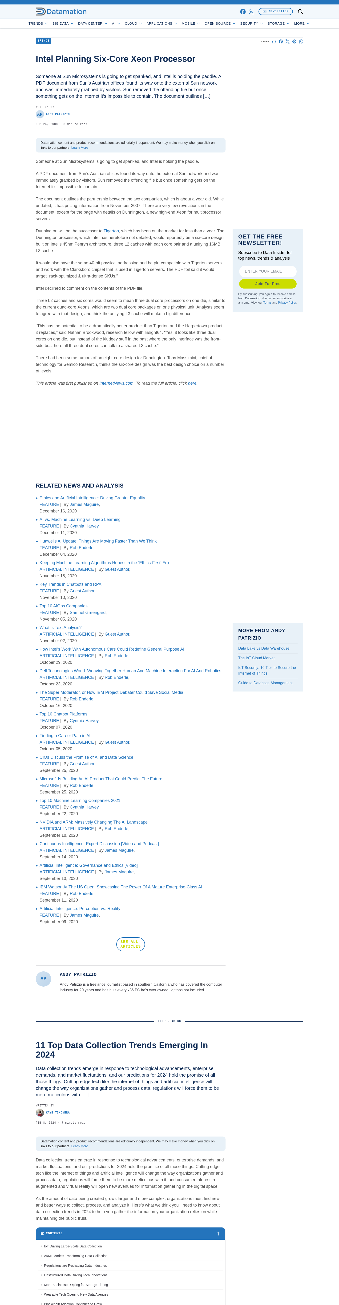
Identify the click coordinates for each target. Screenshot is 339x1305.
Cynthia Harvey (84, 526)
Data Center (107, 23)
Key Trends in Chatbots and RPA (70, 584)
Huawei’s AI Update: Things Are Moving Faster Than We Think (98, 541)
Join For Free (268, 284)
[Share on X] (288, 41)
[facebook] (243, 11)
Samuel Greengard (87, 612)
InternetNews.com (116, 383)
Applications (175, 23)
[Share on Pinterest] (294, 41)
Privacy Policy (287, 302)
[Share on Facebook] (281, 41)
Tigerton (111, 231)
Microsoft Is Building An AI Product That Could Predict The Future (101, 779)
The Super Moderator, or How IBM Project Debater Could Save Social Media (111, 692)
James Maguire (84, 504)
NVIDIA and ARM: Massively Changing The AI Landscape (94, 822)
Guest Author (117, 569)
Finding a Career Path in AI (65, 735)
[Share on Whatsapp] (301, 41)
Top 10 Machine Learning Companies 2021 (80, 800)
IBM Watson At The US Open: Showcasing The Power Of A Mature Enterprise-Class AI (121, 887)
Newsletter (276, 11)
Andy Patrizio (53, 114)
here (192, 383)
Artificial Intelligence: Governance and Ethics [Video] (89, 865)
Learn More (79, 147)
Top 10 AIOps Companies (64, 606)
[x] (251, 11)
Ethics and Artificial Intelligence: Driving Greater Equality (92, 498)
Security (265, 23)
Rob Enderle (81, 547)
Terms (267, 302)
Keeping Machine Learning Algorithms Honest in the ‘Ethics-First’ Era (104, 562)
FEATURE (49, 504)
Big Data (77, 23)
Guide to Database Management (265, 683)
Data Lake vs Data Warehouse (263, 648)
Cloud (147, 23)
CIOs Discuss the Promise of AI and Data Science (86, 757)
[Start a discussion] (274, 41)
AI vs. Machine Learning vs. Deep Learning (80, 519)
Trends (52, 23)
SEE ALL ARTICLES (131, 944)
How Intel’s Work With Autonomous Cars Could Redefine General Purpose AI (112, 649)
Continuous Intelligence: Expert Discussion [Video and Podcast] (99, 843)
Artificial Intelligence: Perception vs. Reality (80, 908)
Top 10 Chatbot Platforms (63, 714)
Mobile (204, 23)
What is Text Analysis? (61, 627)
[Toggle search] (300, 11)
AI (129, 23)
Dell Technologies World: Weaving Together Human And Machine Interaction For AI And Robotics (130, 670)
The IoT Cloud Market (256, 658)
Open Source (234, 23)
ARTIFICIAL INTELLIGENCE (67, 569)
